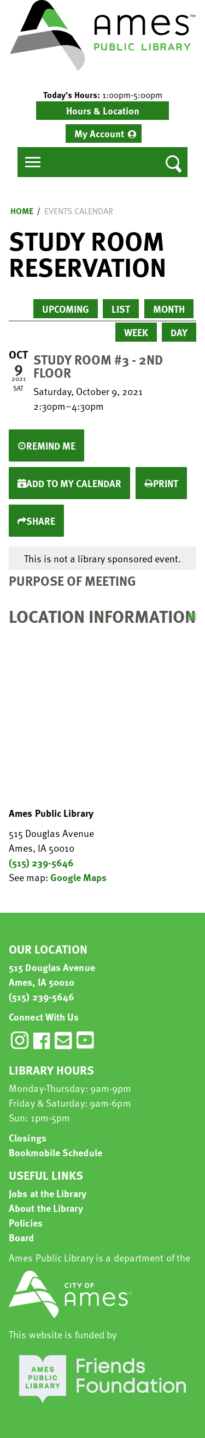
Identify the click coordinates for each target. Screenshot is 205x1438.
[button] (102, 94)
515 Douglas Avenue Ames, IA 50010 (52, 974)
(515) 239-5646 (41, 862)
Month (169, 308)
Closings (27, 1137)
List (121, 308)
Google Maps (78, 877)
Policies (26, 1222)
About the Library (46, 1207)
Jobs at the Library (47, 1193)
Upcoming (65, 308)
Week (136, 332)
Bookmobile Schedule (55, 1152)
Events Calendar (78, 210)
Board (21, 1237)
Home (21, 210)
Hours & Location (102, 110)
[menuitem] (104, 133)
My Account (99, 133)
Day (179, 332)
